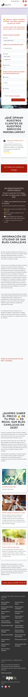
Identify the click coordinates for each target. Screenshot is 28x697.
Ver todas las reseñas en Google (14, 168)
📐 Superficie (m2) (7, 48)
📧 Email (5, 83)
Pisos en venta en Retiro (7, 634)
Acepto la (12, 96)
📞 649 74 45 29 (15, 1)
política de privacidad (14, 96)
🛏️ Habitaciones (7, 59)
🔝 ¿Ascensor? (6, 65)
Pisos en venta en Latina (7, 625)
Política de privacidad (6, 673)
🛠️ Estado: (5, 54)
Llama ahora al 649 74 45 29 (14, 583)
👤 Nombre (6, 77)
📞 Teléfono (6, 88)
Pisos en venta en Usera (21, 639)
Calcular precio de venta (18, 100)
